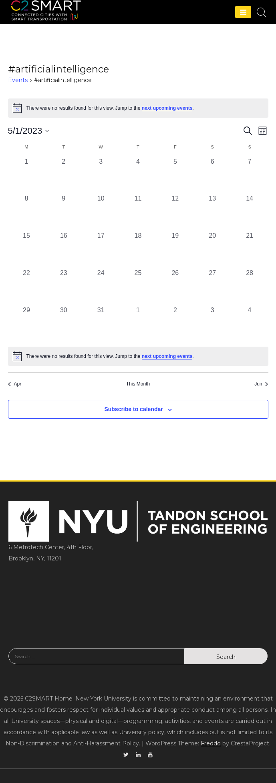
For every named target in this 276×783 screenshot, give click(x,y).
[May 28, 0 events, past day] (249, 286)
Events (18, 80)
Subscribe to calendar (133, 409)
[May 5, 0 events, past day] (175, 175)
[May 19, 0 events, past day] (175, 249)
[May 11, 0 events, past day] (138, 212)
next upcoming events (167, 108)
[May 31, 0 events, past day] (100, 324)
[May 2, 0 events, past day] (63, 175)
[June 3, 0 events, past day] (212, 324)
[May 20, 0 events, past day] (212, 249)
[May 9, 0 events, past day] (63, 212)
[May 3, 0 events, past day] (100, 175)
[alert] (138, 356)
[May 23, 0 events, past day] (63, 286)
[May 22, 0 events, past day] (26, 286)
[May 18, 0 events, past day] (138, 249)
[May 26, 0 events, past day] (175, 286)
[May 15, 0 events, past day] (26, 249)
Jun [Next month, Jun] (261, 384)
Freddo (211, 743)
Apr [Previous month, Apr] (15, 384)
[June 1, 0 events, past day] (138, 324)
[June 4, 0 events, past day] (249, 324)
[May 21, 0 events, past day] (249, 249)
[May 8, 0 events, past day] (26, 212)
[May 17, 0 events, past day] (100, 249)
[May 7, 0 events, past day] (249, 175)
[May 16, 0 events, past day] (63, 249)
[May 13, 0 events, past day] (212, 212)
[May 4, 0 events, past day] (138, 175)
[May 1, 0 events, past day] (26, 175)
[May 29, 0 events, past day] (26, 324)
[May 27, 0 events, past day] (212, 286)
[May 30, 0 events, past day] (63, 324)
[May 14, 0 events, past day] (249, 212)
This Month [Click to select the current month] (138, 384)
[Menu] (243, 12)
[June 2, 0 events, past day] (175, 324)
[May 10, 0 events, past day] (100, 212)
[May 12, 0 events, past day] (175, 212)
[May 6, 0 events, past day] (212, 175)
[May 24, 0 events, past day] (100, 286)
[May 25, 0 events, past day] (138, 286)
